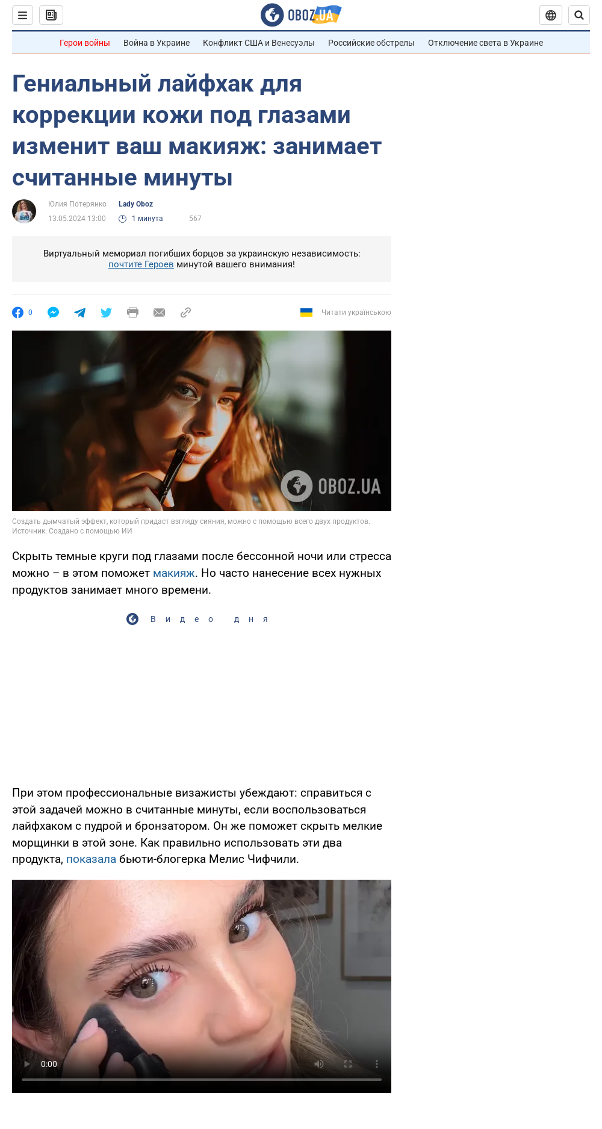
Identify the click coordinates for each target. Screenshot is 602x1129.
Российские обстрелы (371, 43)
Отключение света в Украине (485, 43)
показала (91, 859)
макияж (174, 573)
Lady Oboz (136, 204)
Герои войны (85, 43)
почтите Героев (141, 264)
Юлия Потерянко (77, 204)
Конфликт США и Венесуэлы (259, 43)
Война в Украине (156, 43)
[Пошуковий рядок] (579, 15)
